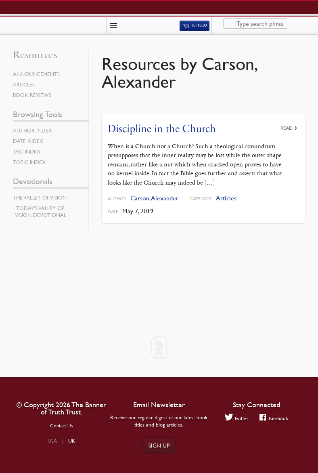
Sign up (159, 445)
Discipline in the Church (162, 128)
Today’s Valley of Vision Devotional (40, 211)
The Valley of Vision (40, 197)
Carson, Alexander (154, 198)
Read (286, 128)
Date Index (28, 141)
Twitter (237, 418)
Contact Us (61, 426)
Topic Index (29, 162)
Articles (226, 198)
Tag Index (26, 151)
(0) (194, 25)
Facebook (273, 418)
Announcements (36, 74)
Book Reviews (32, 95)
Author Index (32, 130)
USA (52, 440)
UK (71, 440)
